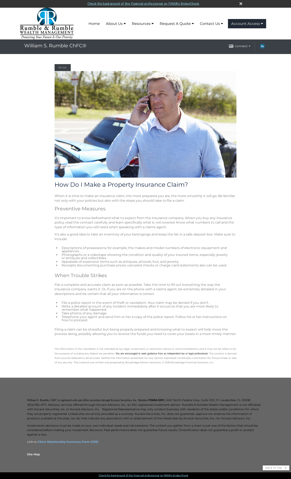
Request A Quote (175, 23)
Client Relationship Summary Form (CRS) (68, 442)
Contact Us (210, 23)
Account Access (245, 23)
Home (94, 23)
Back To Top (276, 467)
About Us (114, 23)
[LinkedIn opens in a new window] (262, 47)
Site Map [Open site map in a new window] (33, 454)
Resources (141, 23)
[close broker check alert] (240, 3)
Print (63, 67)
